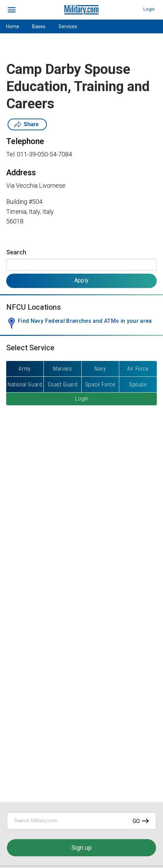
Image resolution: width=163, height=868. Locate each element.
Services (68, 26)
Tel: (11, 154)
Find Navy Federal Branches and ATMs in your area (85, 321)
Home (12, 26)
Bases (38, 26)
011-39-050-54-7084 (44, 154)
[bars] (12, 10)
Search (16, 252)
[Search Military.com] (81, 820)
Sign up (81, 847)
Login (149, 9)
